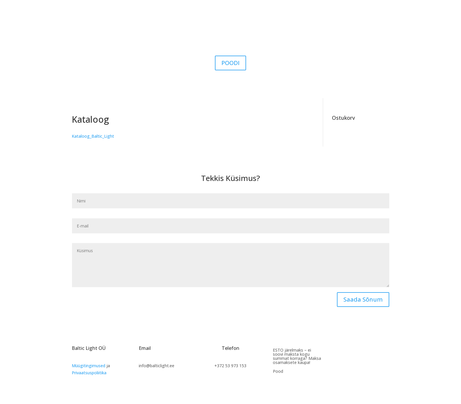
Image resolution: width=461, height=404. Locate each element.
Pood (278, 371)
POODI (230, 63)
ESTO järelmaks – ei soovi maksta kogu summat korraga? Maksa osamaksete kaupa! (297, 356)
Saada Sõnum (363, 299)
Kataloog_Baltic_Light (93, 136)
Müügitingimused (88, 365)
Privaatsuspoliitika (89, 372)
